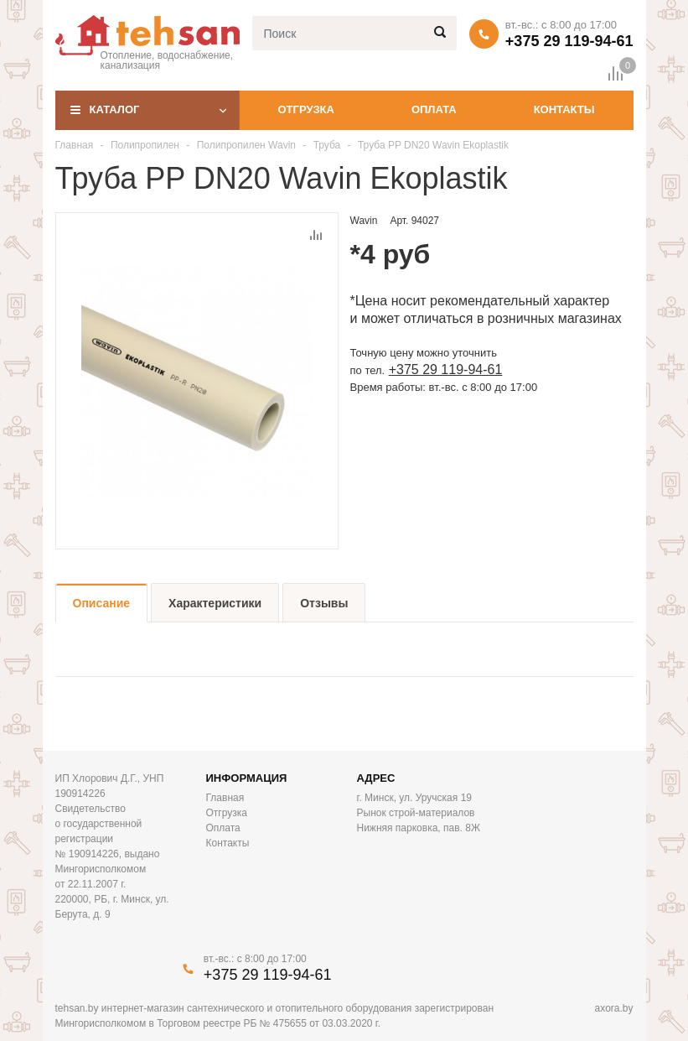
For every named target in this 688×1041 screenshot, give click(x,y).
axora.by (613, 1008)
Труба (327, 145)
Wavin (364, 220)
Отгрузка (305, 109)
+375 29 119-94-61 (569, 41)
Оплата (434, 109)
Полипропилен (146, 145)
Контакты (564, 109)
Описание (102, 603)
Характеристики (214, 603)
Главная (74, 145)
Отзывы (324, 603)
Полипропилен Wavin (248, 145)
